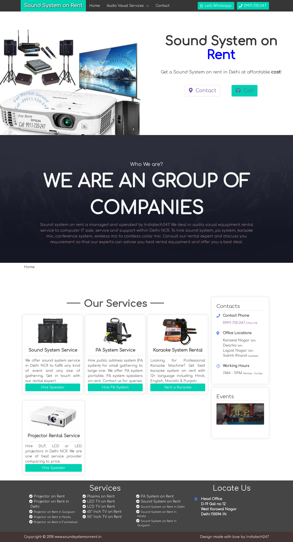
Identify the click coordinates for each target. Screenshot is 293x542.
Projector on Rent (49, 496)
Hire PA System (115, 387)
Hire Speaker (53, 387)
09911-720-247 (240, 323)
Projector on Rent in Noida (52, 517)
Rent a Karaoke (177, 387)
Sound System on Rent (53, 6)
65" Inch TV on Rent (104, 512)
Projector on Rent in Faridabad (55, 522)
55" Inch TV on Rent (104, 517)
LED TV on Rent (101, 501)
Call (244, 90)
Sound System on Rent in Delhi (163, 506)
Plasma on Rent (101, 496)
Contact (162, 6)
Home (94, 6)
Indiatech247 (257, 537)
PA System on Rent (157, 496)
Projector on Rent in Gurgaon (54, 511)
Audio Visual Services (125, 6)
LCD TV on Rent (101, 507)
